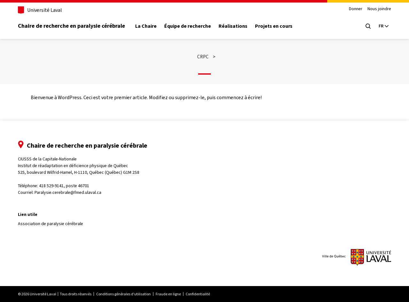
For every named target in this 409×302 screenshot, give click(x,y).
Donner (355, 9)
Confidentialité (198, 294)
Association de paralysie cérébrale (50, 224)
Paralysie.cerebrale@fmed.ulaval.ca (68, 192)
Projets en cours (273, 26)
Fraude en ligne (168, 294)
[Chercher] (368, 26)
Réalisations (233, 26)
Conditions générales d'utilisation (123, 294)
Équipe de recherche (187, 26)
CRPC (203, 57)
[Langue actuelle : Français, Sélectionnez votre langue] (383, 26)
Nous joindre (379, 9)
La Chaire (146, 26)
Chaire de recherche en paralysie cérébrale (71, 26)
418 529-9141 (51, 186)
